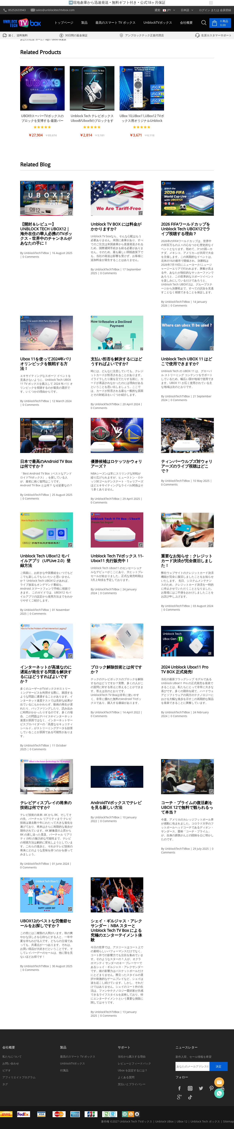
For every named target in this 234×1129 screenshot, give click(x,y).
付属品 (64, 1070)
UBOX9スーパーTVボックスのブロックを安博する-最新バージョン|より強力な (42, 121)
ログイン (204, 10)
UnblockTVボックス (157, 22)
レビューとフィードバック (134, 1063)
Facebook (179, 1088)
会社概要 (186, 22)
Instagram (190, 1088)
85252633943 (17, 10)
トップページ (63, 22)
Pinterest (211, 1088)
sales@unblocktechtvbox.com (55, 10)
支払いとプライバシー (131, 1084)
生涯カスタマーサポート (216, 35)
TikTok (190, 1097)
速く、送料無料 (18, 35)
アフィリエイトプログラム (19, 1077)
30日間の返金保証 (76, 35)
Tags (47, 39)
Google (179, 1097)
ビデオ (6, 1070)
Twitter (201, 1088)
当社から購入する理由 (131, 1056)
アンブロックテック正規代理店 (144, 35)
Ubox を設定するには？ (132, 1070)
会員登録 (225, 10)
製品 (84, 22)
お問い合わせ (10, 1063)
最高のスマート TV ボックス (115, 22)
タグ (5, 1084)
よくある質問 (126, 1077)
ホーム (39, 39)
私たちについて (12, 1056)
